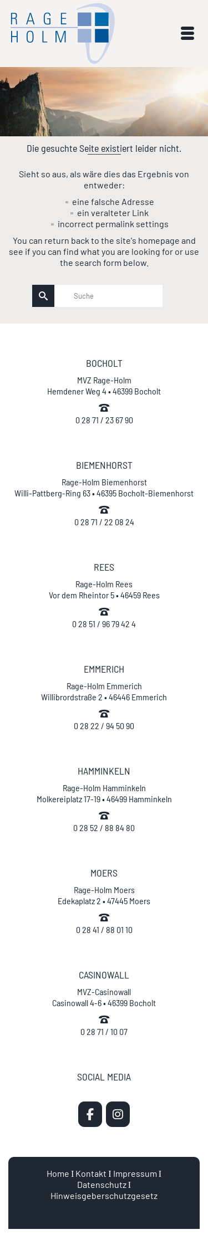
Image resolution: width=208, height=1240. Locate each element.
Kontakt (90, 1173)
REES (104, 567)
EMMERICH (104, 669)
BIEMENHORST (104, 465)
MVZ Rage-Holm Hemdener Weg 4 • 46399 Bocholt (104, 385)
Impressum (135, 1173)
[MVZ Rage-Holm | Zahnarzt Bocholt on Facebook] (90, 1114)
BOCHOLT (104, 363)
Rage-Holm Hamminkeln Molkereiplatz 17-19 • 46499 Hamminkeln (104, 793)
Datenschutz (101, 1184)
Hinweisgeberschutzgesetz (104, 1195)
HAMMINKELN (104, 771)
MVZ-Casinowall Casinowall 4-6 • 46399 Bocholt (104, 997)
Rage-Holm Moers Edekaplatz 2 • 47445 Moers (104, 895)
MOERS (104, 873)
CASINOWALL (104, 975)
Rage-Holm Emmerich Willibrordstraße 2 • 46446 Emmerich (104, 691)
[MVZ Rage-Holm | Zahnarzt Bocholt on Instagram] (118, 1114)
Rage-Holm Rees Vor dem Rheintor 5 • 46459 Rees (104, 589)
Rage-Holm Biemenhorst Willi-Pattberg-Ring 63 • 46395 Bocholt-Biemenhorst (104, 487)
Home (58, 1173)
